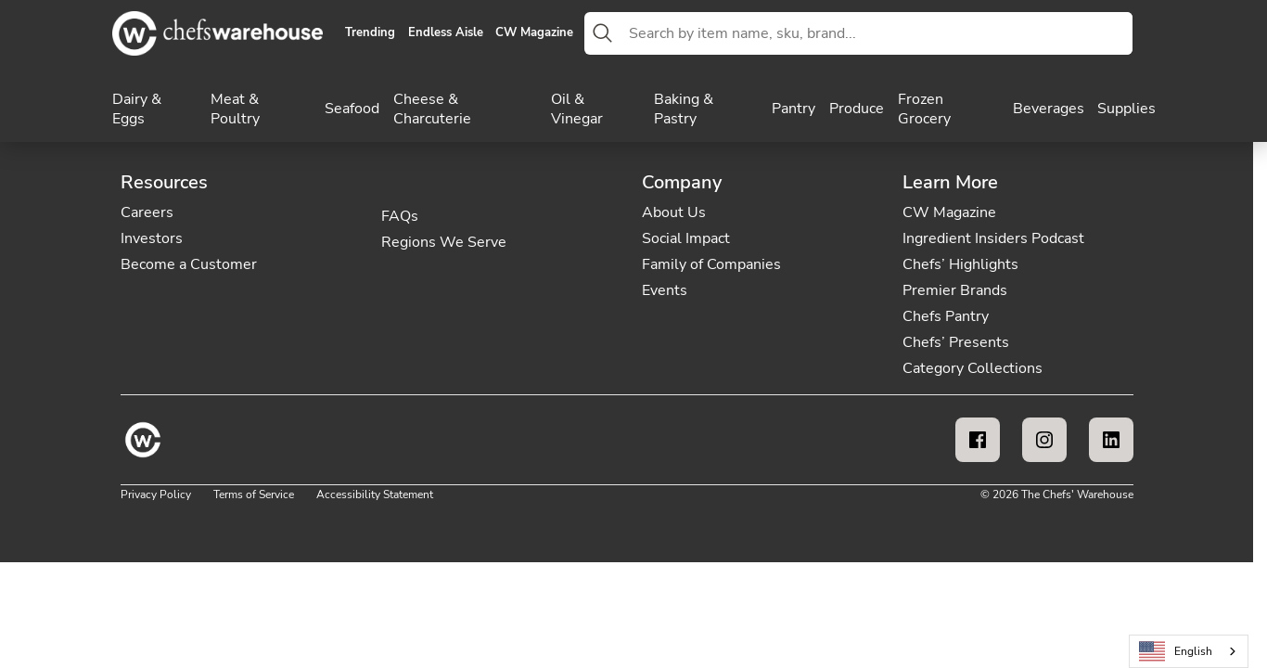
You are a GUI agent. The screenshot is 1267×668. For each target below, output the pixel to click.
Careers (147, 212)
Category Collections (972, 368)
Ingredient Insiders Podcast (993, 238)
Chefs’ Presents (955, 342)
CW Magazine (534, 33)
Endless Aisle (445, 33)
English (1176, 651)
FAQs (399, 216)
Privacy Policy (156, 494)
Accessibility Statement (374, 494)
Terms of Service (253, 494)
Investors (152, 238)
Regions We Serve (443, 242)
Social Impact (686, 238)
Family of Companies (711, 264)
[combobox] (877, 33)
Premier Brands (954, 290)
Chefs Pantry (945, 316)
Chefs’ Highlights (960, 264)
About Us (674, 212)
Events (664, 290)
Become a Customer (189, 264)
